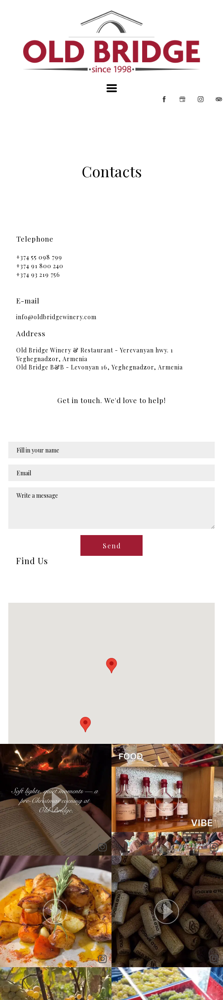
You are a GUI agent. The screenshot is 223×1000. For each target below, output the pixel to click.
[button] (112, 88)
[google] (182, 99)
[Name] (111, 450)
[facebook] (164, 99)
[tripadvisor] (219, 99)
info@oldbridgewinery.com (56, 317)
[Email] (111, 473)
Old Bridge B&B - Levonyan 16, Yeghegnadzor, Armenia (99, 367)
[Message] (111, 508)
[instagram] (200, 99)
